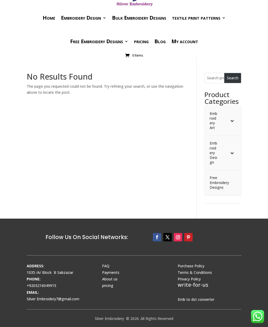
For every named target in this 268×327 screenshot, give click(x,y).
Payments (110, 272)
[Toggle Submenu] (232, 121)
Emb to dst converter (196, 299)
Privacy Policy (189, 278)
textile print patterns (196, 17)
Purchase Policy (191, 265)
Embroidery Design (81, 17)
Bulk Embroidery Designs (139, 17)
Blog (160, 41)
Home (49, 17)
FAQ (105, 265)
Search (232, 77)
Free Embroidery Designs (96, 41)
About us (110, 278)
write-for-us (193, 284)
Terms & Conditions (195, 272)
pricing (141, 41)
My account (184, 41)
